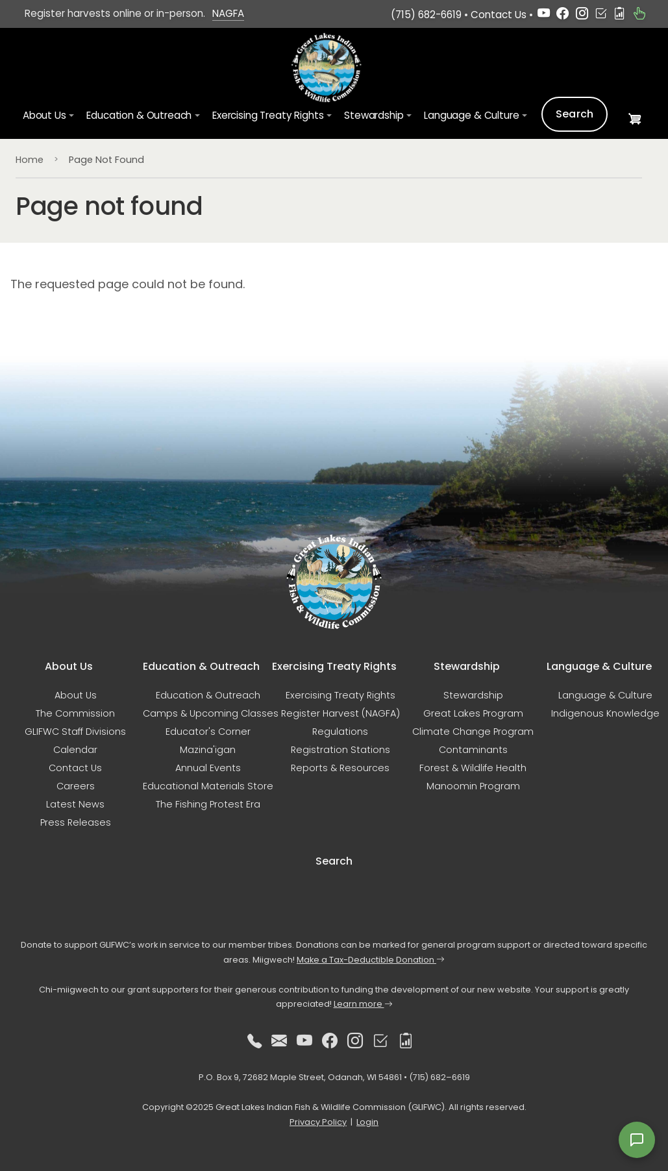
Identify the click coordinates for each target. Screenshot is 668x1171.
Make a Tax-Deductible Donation (371, 959)
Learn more (363, 1003)
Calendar (75, 749)
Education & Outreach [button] (139, 115)
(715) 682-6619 (426, 14)
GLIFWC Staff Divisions (75, 731)
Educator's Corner (208, 731)
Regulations (340, 731)
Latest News (75, 804)
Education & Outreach (208, 695)
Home (29, 159)
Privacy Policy (318, 1122)
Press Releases (75, 822)
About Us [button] (44, 115)
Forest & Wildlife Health (472, 767)
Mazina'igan (208, 749)
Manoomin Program (473, 786)
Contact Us (498, 14)
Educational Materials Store (208, 786)
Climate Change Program (473, 731)
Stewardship (473, 695)
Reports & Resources (340, 767)
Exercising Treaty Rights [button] (267, 115)
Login (367, 1122)
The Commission (75, 713)
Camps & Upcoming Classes (210, 713)
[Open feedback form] (637, 1140)
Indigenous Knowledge (605, 713)
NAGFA (228, 13)
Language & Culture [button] (471, 115)
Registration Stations (340, 749)
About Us (76, 695)
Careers (75, 786)
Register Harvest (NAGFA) (340, 713)
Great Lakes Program (473, 713)
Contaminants (473, 749)
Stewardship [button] (373, 115)
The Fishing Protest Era (208, 804)
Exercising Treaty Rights (340, 695)
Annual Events (208, 767)
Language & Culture (605, 695)
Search (575, 113)
